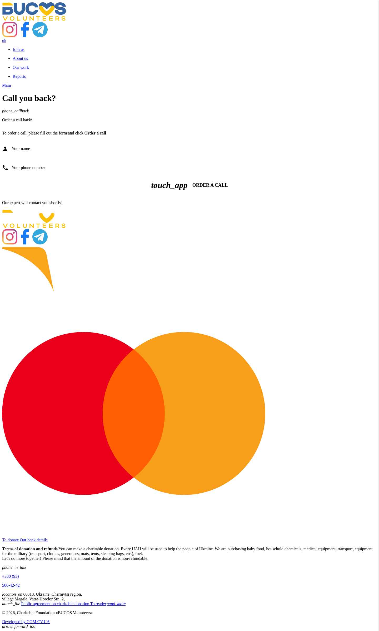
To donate (10, 540)
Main (6, 85)
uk (4, 40)
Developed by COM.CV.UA (26, 621)
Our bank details (34, 540)
